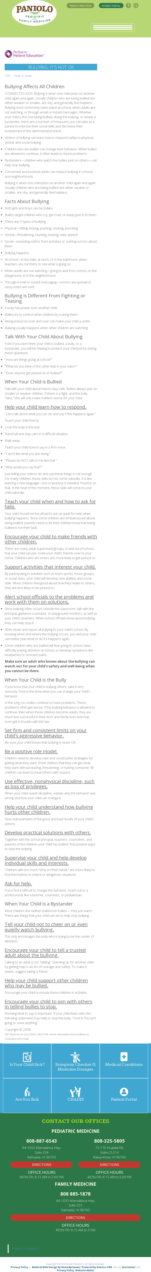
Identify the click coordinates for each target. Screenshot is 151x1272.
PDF (7, 76)
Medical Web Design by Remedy (56, 1267)
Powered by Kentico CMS (97, 1267)
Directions (75, 1217)
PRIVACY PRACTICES (80, 5)
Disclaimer (129, 1267)
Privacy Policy (19, 1267)
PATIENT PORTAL (111, 5)
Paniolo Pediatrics (26, 1248)
